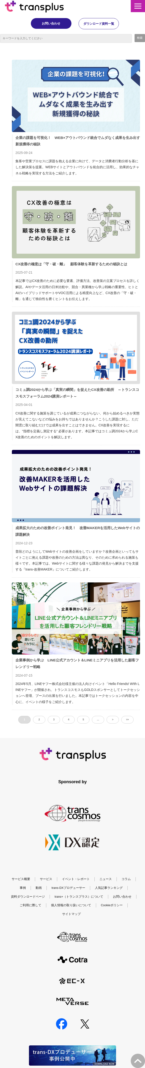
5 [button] (83, 720)
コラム (126, 879)
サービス (46, 879)
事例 (23, 888)
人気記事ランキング (109, 888)
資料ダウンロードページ (28, 896)
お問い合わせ (48, 23)
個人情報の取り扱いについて (71, 905)
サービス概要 (21, 879)
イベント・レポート (76, 879)
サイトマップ (71, 914)
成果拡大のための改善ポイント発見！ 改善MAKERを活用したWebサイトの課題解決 (77, 531)
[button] (138, 6)
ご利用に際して (30, 905)
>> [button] (127, 720)
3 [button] (54, 720)
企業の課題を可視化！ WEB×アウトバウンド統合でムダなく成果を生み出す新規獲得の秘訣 (77, 141)
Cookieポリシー (112, 905)
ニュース (105, 879)
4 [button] (68, 720)
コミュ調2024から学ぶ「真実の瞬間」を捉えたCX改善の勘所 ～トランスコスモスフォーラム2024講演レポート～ (77, 393)
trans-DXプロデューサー (68, 888)
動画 (39, 888)
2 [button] (39, 720)
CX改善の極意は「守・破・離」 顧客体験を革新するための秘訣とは (71, 264)
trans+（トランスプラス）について (79, 896)
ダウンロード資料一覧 (102, 24)
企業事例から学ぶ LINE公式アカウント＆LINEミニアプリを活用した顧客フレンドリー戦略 (77, 663)
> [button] (112, 720)
